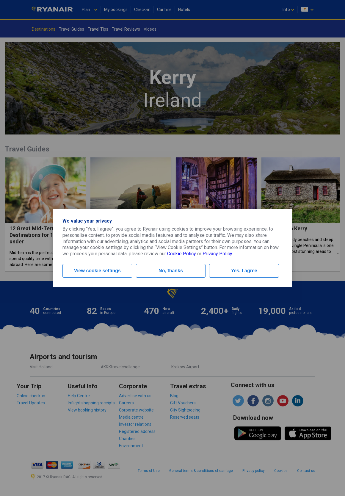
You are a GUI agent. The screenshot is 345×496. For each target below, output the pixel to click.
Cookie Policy (181, 253)
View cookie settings (97, 270)
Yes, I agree (244, 270)
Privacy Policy (217, 253)
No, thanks (171, 270)
